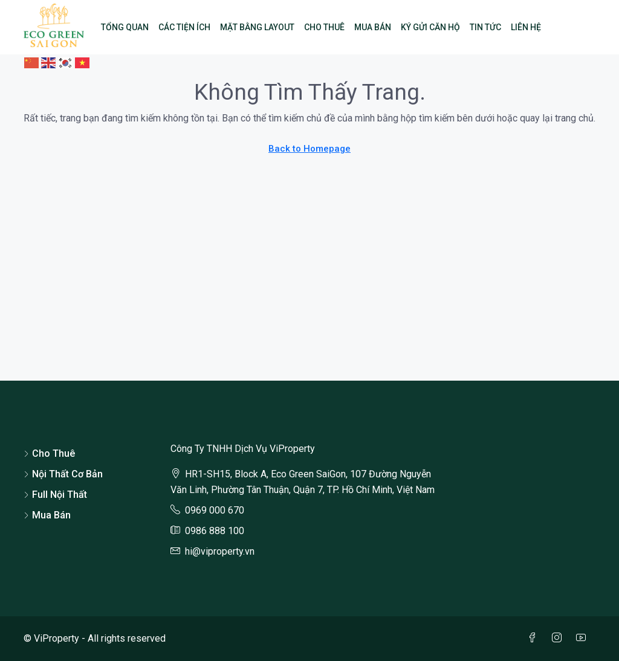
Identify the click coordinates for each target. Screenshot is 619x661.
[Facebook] (535, 638)
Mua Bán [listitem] (47, 515)
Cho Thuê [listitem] (49, 453)
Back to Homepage (309, 148)
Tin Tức (485, 27)
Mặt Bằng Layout (257, 27)
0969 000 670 (214, 510)
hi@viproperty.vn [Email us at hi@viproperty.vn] (219, 551)
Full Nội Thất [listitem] (55, 494)
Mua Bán (372, 27)
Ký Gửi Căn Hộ (430, 27)
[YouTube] (583, 638)
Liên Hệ (526, 27)
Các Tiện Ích (184, 27)
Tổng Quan (125, 27)
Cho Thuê (324, 27)
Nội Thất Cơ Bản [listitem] (63, 474)
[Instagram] (559, 638)
